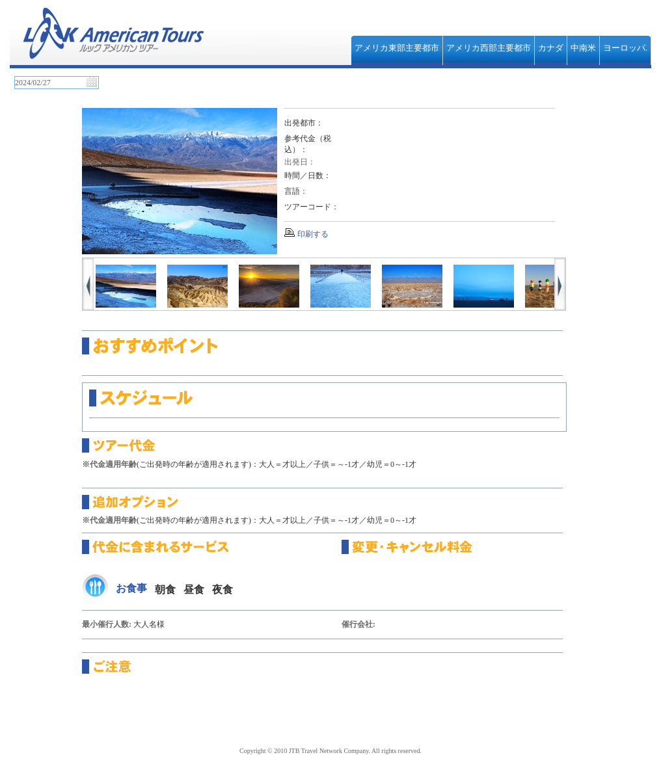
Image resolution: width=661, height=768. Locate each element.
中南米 (583, 48)
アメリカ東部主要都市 (397, 48)
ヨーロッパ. (625, 48)
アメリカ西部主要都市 (488, 48)
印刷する (313, 234)
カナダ (550, 48)
